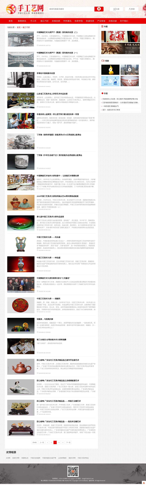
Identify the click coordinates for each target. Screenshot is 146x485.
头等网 (8, 458)
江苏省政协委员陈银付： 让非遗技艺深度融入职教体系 (121, 102)
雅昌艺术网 (72, 458)
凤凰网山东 (25, 458)
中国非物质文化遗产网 (49, 458)
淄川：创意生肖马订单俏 (111, 110)
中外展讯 (67, 21)
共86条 (35, 442)
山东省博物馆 (62, 458)
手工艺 (33, 21)
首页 (11, 21)
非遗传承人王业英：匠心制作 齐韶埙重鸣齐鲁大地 (120, 99)
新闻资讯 (22, 21)
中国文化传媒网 (35, 458)
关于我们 (124, 21)
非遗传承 (90, 21)
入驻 (116, 9)
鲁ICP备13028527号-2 (65, 480)
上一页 (42, 442)
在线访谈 (113, 21)
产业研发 (101, 21)
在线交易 (56, 21)
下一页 (68, 442)
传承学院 (79, 21)
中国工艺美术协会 (83, 458)
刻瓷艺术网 (15, 458)
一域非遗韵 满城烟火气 (110, 106)
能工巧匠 (45, 21)
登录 (132, 9)
